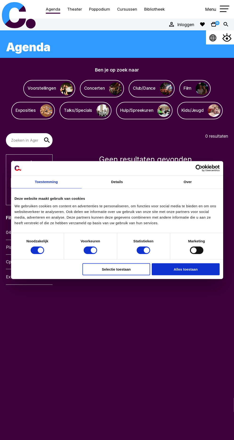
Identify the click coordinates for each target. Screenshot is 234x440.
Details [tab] (117, 182)
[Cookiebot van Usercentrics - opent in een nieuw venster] (199, 168)
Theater (74, 9)
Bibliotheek (154, 9)
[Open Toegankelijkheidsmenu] (227, 37)
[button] (47, 140)
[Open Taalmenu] (213, 37)
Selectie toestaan (116, 269)
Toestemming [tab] (46, 182)
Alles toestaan (186, 269)
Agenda (53, 9)
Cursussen (127, 9)
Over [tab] (188, 182)
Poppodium (99, 9)
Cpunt (18, 15)
